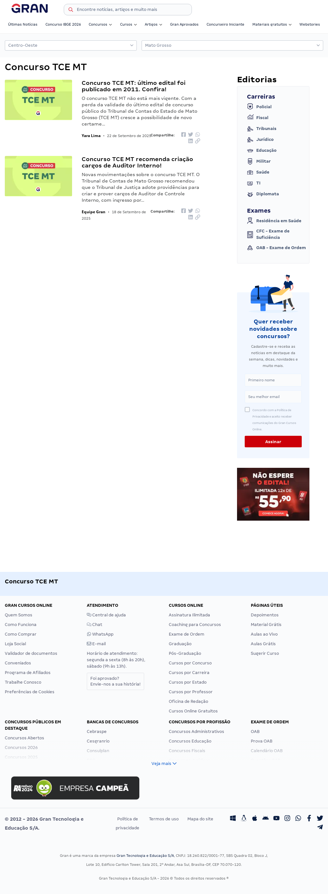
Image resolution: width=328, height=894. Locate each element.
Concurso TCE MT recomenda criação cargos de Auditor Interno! (137, 162)
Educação (261, 150)
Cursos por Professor (191, 691)
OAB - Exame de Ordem (276, 248)
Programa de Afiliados (28, 672)
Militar (259, 161)
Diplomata (263, 194)
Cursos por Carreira (189, 672)
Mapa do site (200, 819)
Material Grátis (266, 624)
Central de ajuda (106, 615)
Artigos (153, 24)
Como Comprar (21, 634)
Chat (94, 624)
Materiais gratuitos (272, 24)
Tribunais (261, 129)
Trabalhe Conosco (23, 682)
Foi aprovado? (115, 681)
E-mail (96, 643)
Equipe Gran (93, 212)
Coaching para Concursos (195, 624)
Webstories (309, 24)
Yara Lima (91, 135)
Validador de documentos (31, 653)
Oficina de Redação (188, 701)
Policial (259, 107)
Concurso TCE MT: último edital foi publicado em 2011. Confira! (133, 86)
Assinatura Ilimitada (189, 615)
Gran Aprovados (184, 24)
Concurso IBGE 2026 (63, 24)
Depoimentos (265, 615)
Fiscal (257, 118)
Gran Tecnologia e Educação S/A (145, 855)
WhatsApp (100, 634)
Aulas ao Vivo (264, 634)
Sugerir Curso (265, 653)
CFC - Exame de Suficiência (268, 234)
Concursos (100, 24)
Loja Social (15, 643)
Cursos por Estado (188, 682)
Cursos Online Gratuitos (193, 711)
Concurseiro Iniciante (225, 24)
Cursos (128, 24)
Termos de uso (164, 819)
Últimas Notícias (22, 24)
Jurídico (260, 139)
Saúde (258, 172)
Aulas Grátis (263, 643)
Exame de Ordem (186, 634)
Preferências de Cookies (29, 691)
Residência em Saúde (274, 221)
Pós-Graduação (185, 653)
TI (253, 183)
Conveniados (18, 663)
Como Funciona (21, 624)
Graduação (180, 643)
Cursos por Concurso (190, 663)
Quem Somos (18, 615)
